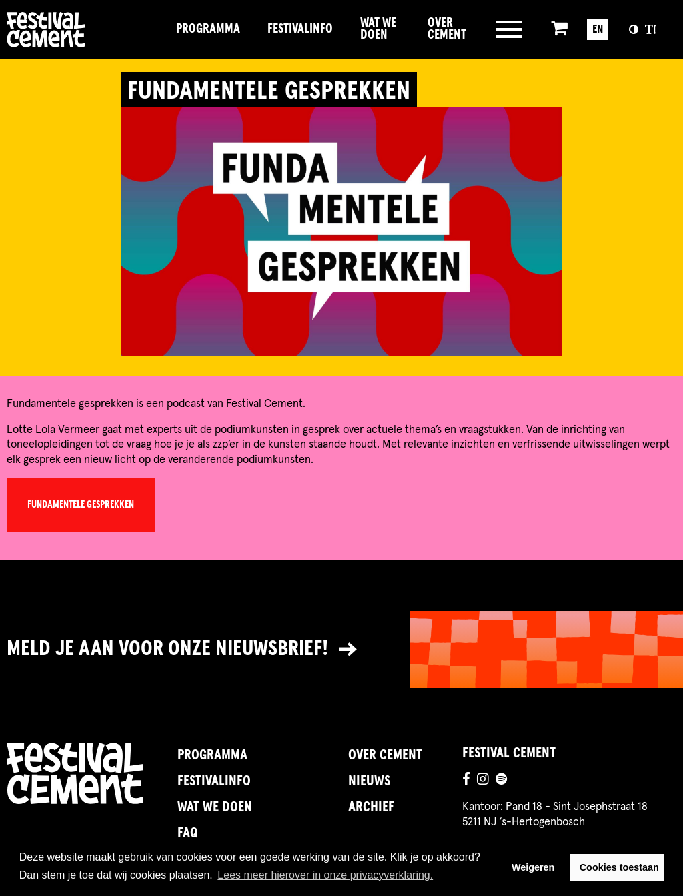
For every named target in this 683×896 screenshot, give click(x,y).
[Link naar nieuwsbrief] (341, 650)
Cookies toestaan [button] (619, 867)
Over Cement (447, 29)
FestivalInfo (300, 29)
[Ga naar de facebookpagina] (466, 781)
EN (597, 29)
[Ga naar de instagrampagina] (483, 781)
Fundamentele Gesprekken (80, 505)
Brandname (84, 29)
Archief (371, 807)
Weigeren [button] (533, 867)
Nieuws (369, 781)
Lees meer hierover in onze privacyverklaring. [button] (325, 875)
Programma (208, 29)
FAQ (187, 833)
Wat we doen (378, 29)
